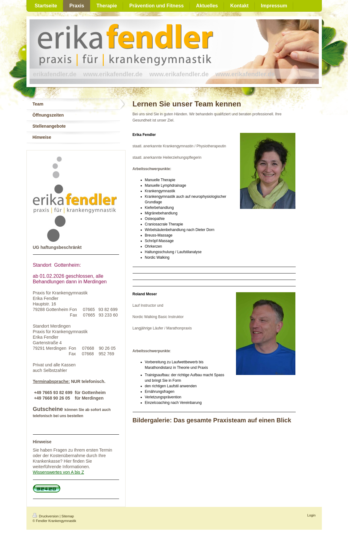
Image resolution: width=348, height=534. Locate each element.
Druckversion (46, 516)
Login (311, 515)
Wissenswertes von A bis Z (58, 472)
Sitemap (68, 516)
